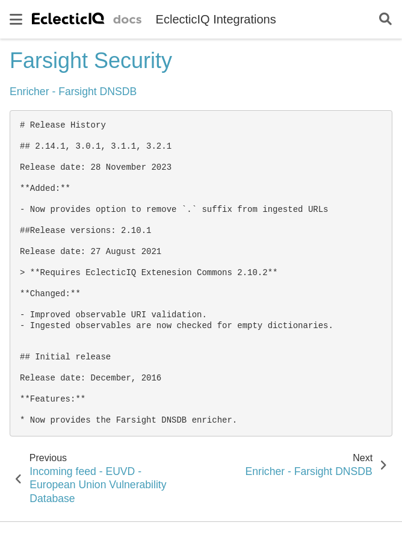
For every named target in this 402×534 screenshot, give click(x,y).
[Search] (385, 19)
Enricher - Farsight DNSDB (73, 91)
